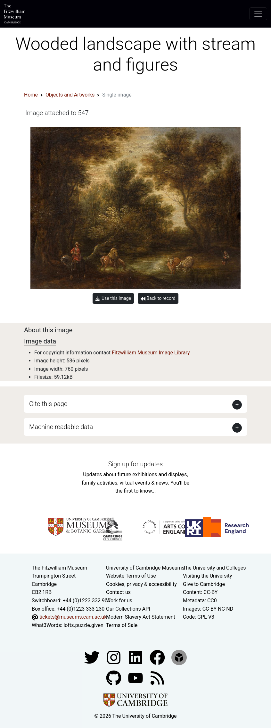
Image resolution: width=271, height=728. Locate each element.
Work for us (119, 600)
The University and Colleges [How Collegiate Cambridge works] (214, 568)
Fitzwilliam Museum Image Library (151, 353)
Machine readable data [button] (61, 427)
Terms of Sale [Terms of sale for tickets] (121, 625)
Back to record (158, 298)
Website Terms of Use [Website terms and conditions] (131, 576)
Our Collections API (128, 609)
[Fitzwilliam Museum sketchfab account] (179, 657)
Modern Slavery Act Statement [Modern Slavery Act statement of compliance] (140, 617)
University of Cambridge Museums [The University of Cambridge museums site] (145, 568)
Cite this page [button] (48, 404)
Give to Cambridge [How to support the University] (204, 584)
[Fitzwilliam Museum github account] (114, 678)
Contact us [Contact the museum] (118, 592)
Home (31, 95)
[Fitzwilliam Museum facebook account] (136, 657)
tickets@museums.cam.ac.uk (73, 617)
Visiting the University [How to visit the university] (207, 576)
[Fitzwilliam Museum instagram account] (114, 657)
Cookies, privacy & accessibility (141, 584)
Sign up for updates (135, 464)
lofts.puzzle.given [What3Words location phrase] (83, 625)
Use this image (113, 298)
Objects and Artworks (69, 95)
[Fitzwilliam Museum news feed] (157, 678)
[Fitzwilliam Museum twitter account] (92, 657)
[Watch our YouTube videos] (136, 678)
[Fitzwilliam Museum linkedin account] (158, 657)
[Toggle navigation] (258, 13)
